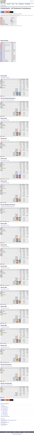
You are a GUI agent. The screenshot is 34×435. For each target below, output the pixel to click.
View (11, 24)
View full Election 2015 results (5, 160)
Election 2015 (3, 48)
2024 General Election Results (5, 416)
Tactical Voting (3, 5)
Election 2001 (3, 53)
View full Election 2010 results (5, 182)
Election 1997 (3, 54)
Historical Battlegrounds (4, 424)
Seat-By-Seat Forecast (4, 406)
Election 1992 (3, 55)
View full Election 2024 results (5, 77)
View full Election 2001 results (5, 246)
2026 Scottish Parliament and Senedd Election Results (8, 420)
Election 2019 (3, 46)
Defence (6, 409)
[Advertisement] (17, 33)
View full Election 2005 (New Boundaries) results (7, 206)
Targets (4, 409)
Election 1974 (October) (4, 60)
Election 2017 (3, 47)
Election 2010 (3, 49)
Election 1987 (3, 56)
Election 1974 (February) (4, 61)
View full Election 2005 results (5, 225)
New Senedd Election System (5, 422)
